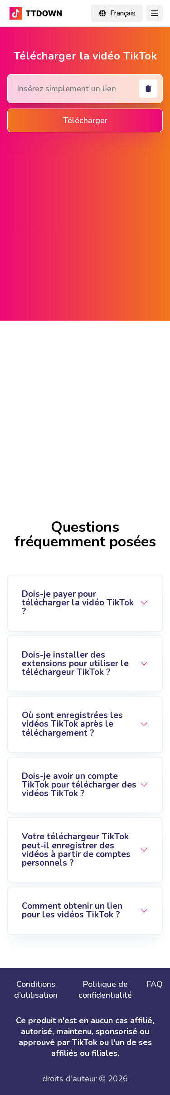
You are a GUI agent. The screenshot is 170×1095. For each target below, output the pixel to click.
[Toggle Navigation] (154, 13)
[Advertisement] (85, 224)
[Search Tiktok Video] (85, 88)
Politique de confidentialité (105, 990)
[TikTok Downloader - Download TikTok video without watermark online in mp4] (37, 13)
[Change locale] (117, 13)
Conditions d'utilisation (36, 990)
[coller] (148, 88)
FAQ (154, 984)
